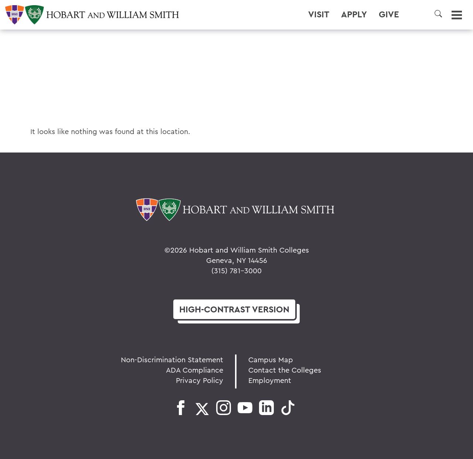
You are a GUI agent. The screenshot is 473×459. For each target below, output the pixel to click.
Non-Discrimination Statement (172, 359)
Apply (354, 14)
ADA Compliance (194, 369)
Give (389, 14)
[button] (438, 13)
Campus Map (270, 359)
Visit (318, 14)
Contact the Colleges (284, 369)
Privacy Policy (199, 380)
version (234, 309)
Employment (269, 380)
